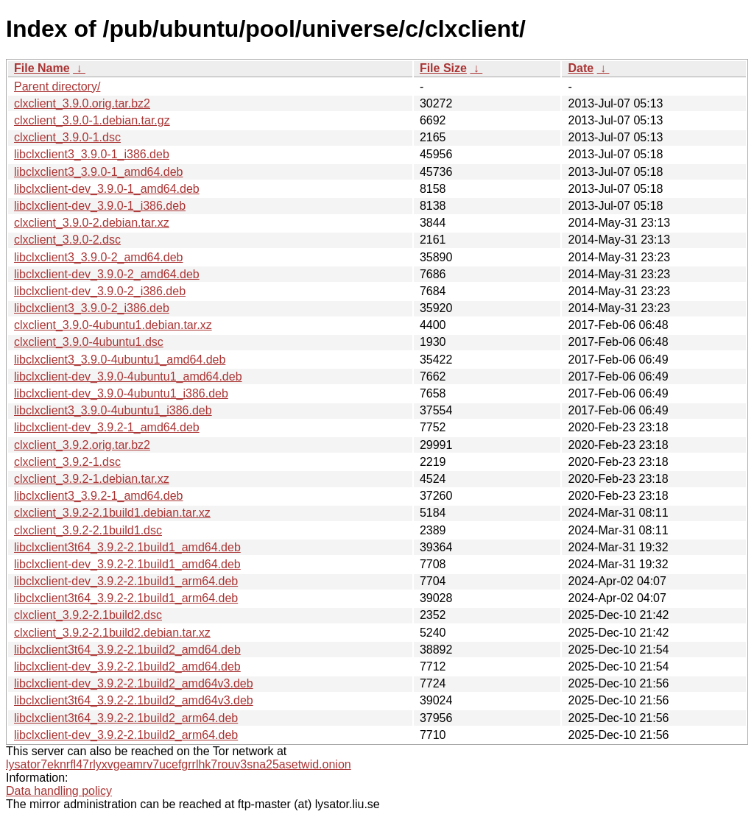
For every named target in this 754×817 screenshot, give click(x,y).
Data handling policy (59, 791)
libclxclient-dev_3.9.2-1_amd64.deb (107, 427)
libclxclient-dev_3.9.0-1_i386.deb (100, 205)
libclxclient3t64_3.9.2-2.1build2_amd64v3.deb (133, 700)
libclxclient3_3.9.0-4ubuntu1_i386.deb (113, 410)
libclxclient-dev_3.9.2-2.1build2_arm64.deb (126, 735)
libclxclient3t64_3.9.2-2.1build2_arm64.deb (126, 718)
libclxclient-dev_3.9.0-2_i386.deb (100, 291)
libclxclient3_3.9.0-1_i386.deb (91, 154)
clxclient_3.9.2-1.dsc (67, 462)
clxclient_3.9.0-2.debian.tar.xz (91, 222)
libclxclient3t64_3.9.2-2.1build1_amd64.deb (127, 547)
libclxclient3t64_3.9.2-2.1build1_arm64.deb (126, 598)
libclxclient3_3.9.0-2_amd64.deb (98, 257)
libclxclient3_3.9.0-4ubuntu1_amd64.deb (119, 359)
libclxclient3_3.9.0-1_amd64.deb (98, 172)
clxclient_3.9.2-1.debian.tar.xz (91, 479)
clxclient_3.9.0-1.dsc (67, 137)
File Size (443, 68)
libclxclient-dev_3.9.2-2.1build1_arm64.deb (126, 581)
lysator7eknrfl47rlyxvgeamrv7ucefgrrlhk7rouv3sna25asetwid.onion (178, 764)
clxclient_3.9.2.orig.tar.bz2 (82, 445)
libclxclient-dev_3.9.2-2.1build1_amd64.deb (127, 564)
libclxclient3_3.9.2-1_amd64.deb (98, 495)
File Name (42, 68)
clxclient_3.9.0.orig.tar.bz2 (82, 103)
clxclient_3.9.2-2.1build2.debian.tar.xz (112, 632)
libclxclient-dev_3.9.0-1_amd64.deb (107, 189)
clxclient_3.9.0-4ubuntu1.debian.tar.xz (113, 325)
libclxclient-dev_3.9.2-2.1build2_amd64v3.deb (133, 683)
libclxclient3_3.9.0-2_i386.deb (91, 308)
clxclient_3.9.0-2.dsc (67, 239)
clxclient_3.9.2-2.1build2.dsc (88, 615)
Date (580, 68)
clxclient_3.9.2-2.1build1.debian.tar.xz (112, 512)
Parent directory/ (57, 86)
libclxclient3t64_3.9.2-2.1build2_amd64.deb (127, 649)
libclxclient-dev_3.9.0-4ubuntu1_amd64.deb (128, 376)
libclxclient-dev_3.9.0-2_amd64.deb (107, 274)
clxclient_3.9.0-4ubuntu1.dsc (88, 342)
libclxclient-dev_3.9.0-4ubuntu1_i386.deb (121, 393)
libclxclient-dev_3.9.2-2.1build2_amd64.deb (127, 666)
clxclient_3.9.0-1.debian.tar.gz (92, 120)
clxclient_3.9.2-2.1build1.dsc (88, 530)
